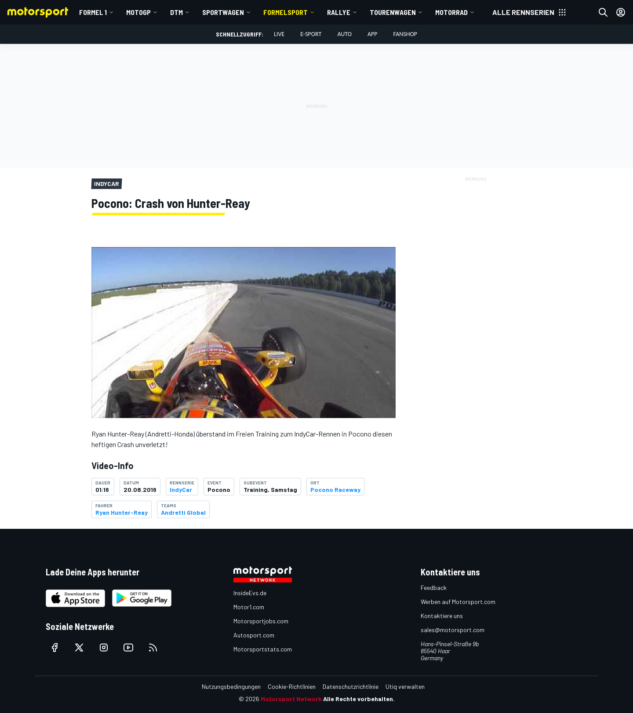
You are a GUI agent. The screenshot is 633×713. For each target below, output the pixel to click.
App (372, 34)
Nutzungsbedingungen (231, 686)
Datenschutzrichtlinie (350, 686)
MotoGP (138, 12)
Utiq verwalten (405, 686)
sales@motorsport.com (452, 629)
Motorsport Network (291, 698)
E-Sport (310, 34)
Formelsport (285, 12)
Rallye (338, 12)
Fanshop (405, 34)
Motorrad (451, 12)
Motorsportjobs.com (260, 621)
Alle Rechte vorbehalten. (359, 698)
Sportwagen (223, 12)
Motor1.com (248, 607)
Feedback (434, 587)
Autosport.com (253, 635)
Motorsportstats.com (262, 649)
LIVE (279, 34)
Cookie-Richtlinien (292, 686)
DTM (176, 12)
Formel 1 (93, 12)
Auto (344, 34)
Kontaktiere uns (442, 615)
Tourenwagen (393, 12)
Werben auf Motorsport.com (458, 601)
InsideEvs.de (249, 593)
